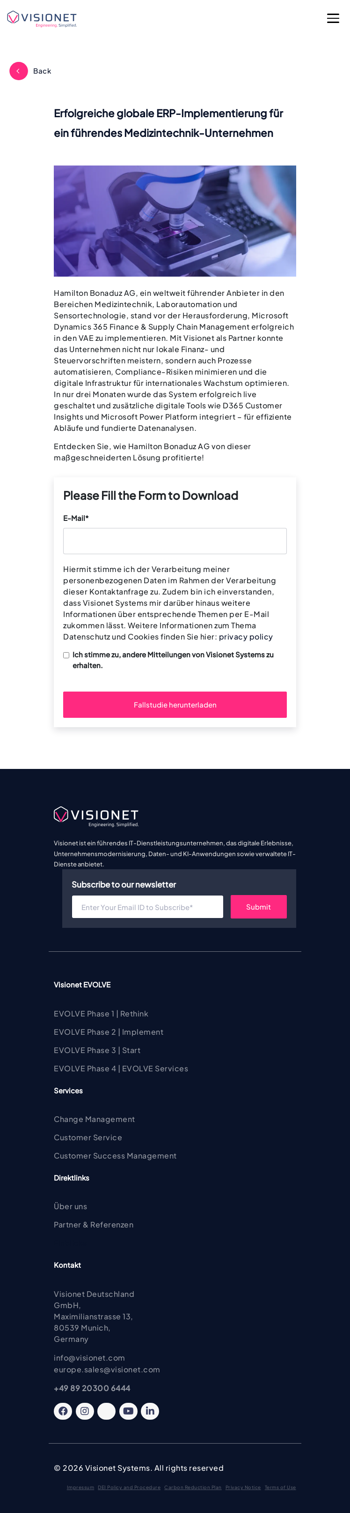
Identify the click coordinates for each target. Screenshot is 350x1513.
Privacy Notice (243, 1487)
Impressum (81, 1487)
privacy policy (246, 636)
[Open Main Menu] (333, 19)
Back (42, 70)
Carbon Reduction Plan (193, 1487)
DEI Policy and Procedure (129, 1487)
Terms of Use (280, 1487)
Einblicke (70, 1242)
